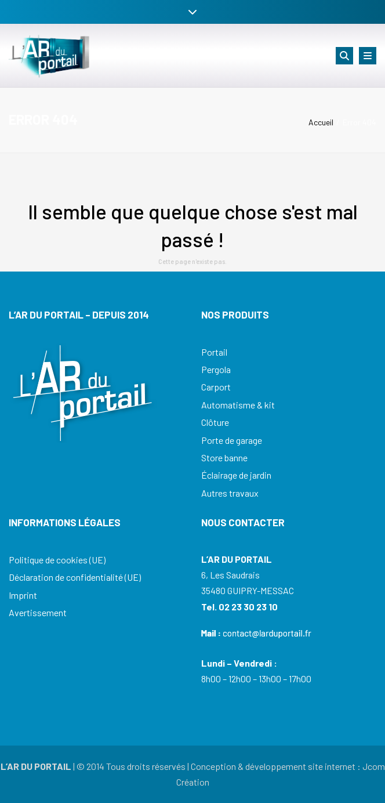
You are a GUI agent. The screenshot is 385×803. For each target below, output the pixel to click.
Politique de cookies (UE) (57, 559)
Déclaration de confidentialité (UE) (75, 577)
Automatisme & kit (238, 404)
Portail (214, 351)
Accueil (320, 122)
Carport (216, 386)
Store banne (224, 457)
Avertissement (38, 612)
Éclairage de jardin (236, 474)
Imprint (23, 595)
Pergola (216, 369)
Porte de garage (231, 440)
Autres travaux (230, 492)
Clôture (215, 422)
